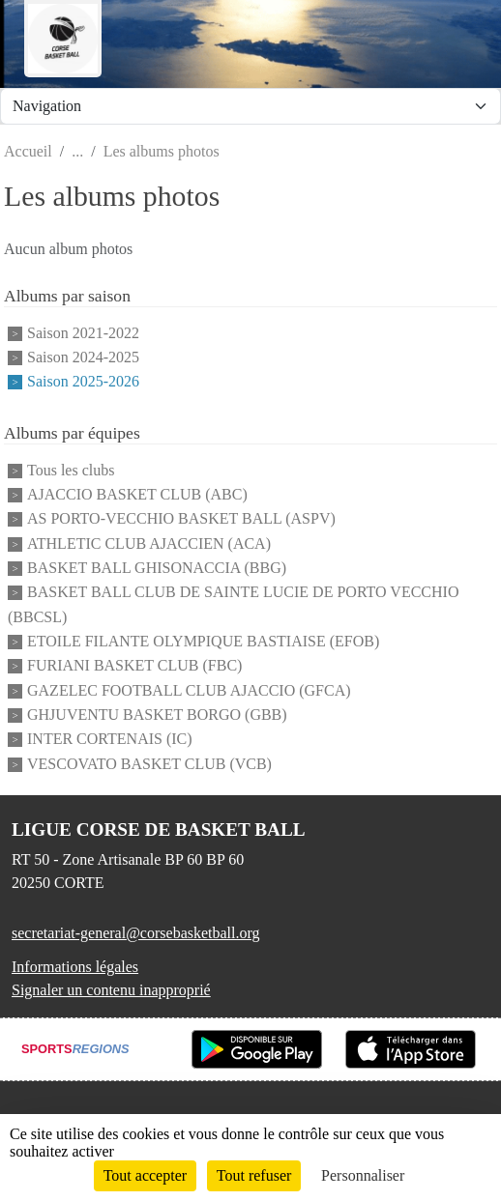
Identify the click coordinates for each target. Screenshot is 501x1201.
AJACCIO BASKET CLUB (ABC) (137, 494)
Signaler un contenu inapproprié (111, 990)
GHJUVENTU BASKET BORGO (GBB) (157, 714)
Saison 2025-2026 (83, 382)
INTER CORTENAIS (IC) (109, 739)
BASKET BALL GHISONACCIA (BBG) (156, 567)
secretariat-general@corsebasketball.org (136, 933)
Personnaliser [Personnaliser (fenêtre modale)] (362, 1175)
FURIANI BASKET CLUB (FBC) (134, 666)
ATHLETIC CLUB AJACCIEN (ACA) (149, 543)
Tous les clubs (70, 470)
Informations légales (75, 966)
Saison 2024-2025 (83, 357)
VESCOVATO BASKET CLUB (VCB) (149, 764)
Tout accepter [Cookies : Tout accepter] (145, 1175)
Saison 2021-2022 (83, 333)
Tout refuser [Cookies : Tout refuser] (254, 1175)
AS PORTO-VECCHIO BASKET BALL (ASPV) (181, 519)
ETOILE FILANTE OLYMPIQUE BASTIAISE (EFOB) (203, 641)
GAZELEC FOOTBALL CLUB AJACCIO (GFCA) (189, 690)
